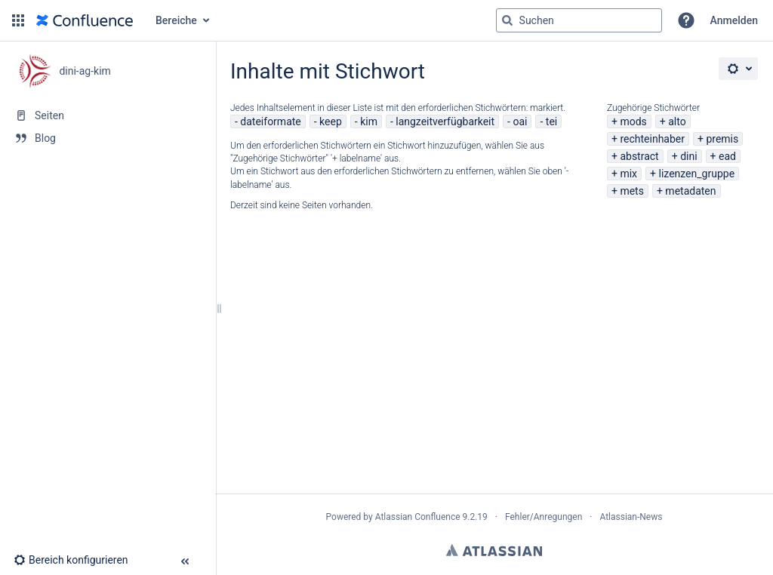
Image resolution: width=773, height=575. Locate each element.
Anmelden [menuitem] (734, 20)
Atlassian (494, 550)
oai (520, 121)
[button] (18, 20)
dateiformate (270, 121)
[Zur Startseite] (84, 20)
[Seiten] (108, 115)
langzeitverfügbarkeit (445, 121)
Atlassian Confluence (417, 517)
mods (633, 121)
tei (551, 121)
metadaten (690, 191)
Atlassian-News (630, 517)
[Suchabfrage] (579, 20)
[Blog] (108, 138)
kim (368, 121)
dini (688, 156)
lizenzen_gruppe (696, 174)
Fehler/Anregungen (543, 517)
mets (632, 191)
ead (727, 156)
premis (722, 139)
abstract (639, 156)
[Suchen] (507, 20)
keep (330, 121)
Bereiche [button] (176, 20)
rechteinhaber (652, 139)
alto (676, 121)
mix (628, 174)
